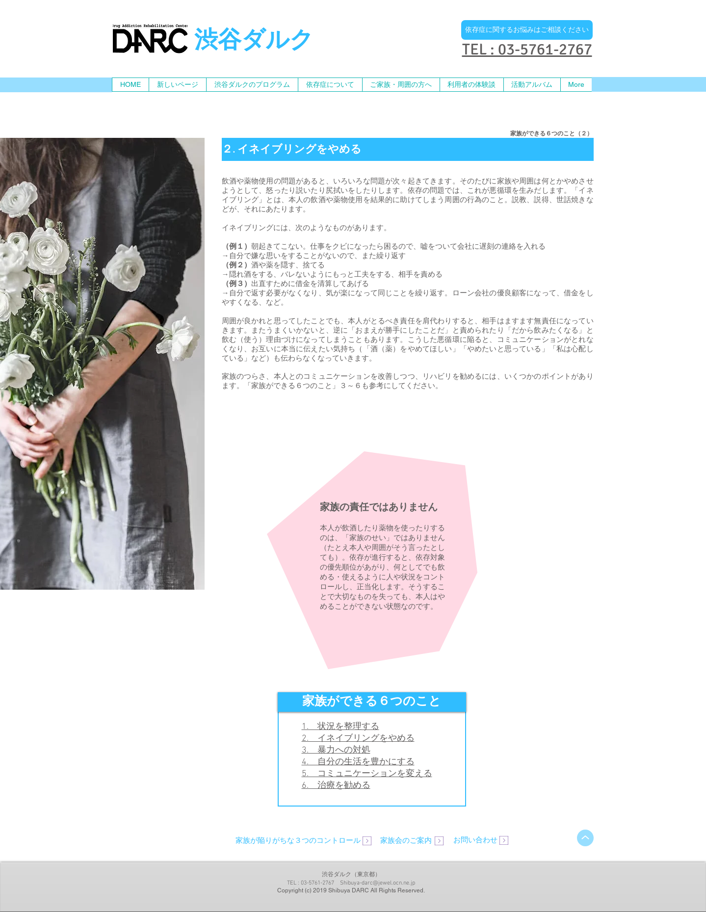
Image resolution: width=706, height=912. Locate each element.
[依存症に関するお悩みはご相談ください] (527, 30)
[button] (401, 84)
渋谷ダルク (254, 41)
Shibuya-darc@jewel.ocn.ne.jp (377, 883)
